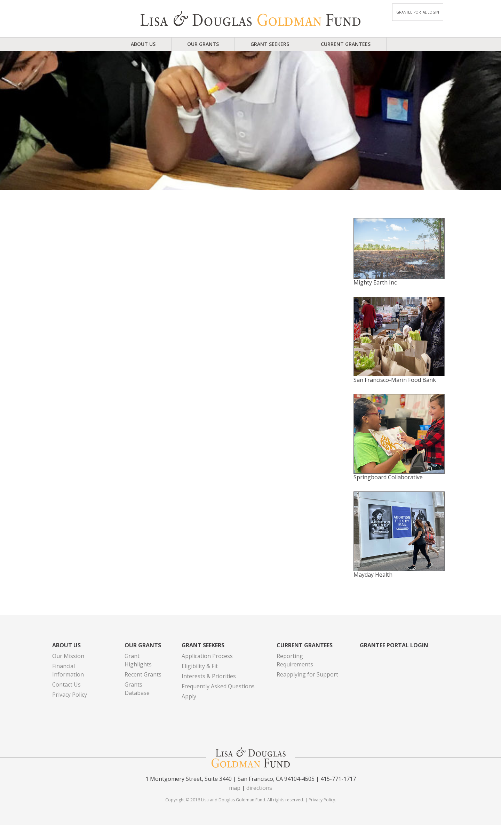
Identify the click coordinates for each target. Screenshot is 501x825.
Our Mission (68, 656)
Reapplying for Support (307, 674)
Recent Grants (143, 674)
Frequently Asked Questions (218, 686)
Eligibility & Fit (200, 666)
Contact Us (66, 684)
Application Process (207, 656)
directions (259, 788)
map (234, 788)
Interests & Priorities (209, 676)
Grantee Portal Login (417, 12)
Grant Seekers (269, 44)
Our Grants (203, 44)
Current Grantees (346, 44)
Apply (189, 696)
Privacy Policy (69, 694)
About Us (143, 44)
